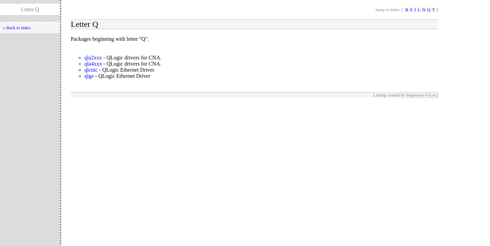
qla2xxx (93, 57)
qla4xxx (93, 64)
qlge (89, 76)
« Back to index (17, 27)
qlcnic (91, 70)
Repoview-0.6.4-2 (422, 95)
